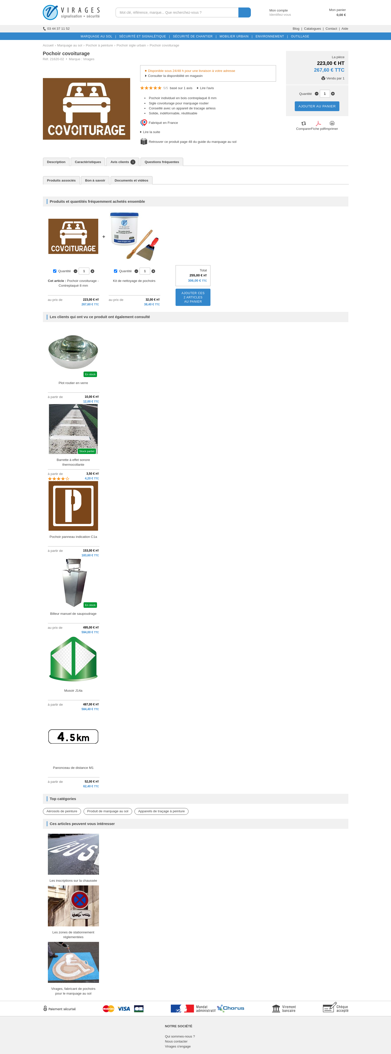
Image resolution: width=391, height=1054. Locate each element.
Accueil (48, 45)
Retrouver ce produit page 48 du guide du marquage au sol (193, 142)
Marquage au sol (69, 45)
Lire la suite (151, 132)
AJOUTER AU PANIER (317, 106)
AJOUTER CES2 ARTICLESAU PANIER (193, 297)
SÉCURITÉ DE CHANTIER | (194, 36)
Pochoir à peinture (99, 45)
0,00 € (341, 15)
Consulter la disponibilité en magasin (175, 76)
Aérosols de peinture (62, 811)
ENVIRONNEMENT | (271, 36)
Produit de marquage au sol (107, 811)
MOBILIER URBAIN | (235, 36)
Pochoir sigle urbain (131, 45)
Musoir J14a (73, 690)
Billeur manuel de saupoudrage (73, 614)
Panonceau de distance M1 (73, 768)
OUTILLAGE (299, 36)
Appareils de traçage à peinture (161, 811)
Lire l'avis (207, 88)
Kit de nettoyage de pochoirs (134, 281)
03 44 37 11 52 (56, 28)
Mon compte (274, 10)
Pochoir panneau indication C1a (73, 537)
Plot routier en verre (73, 383)
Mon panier (337, 10)
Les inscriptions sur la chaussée (73, 880)
